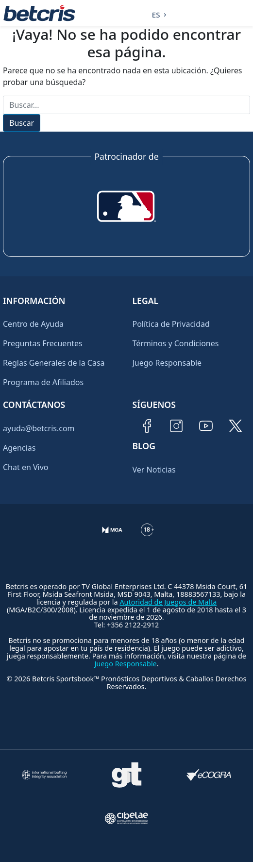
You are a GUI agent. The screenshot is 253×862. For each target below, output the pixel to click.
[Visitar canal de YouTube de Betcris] (206, 426)
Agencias (19, 447)
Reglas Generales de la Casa (54, 362)
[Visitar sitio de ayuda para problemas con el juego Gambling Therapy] (126, 774)
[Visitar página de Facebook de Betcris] (147, 426)
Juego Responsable (167, 362)
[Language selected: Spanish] (156, 13)
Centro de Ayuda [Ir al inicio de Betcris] (33, 324)
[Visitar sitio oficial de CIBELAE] (126, 818)
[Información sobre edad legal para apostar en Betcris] (147, 538)
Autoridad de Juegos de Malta (168, 602)
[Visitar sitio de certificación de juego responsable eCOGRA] (209, 774)
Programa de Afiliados (43, 382)
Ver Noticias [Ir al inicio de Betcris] (154, 469)
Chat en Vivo (26, 467)
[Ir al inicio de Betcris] (39, 13)
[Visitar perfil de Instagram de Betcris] (176, 426)
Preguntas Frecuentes (43, 343)
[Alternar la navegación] (243, 13)
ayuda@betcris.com (39, 428)
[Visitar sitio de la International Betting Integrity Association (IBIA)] (44, 775)
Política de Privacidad (171, 324)
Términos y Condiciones (176, 343)
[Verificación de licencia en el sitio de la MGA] (112, 538)
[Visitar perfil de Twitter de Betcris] (235, 426)
